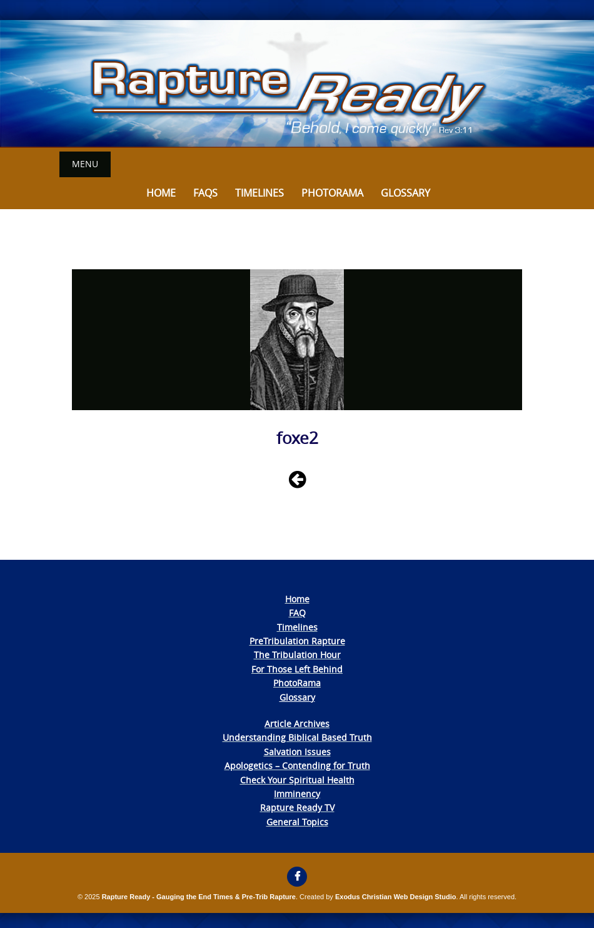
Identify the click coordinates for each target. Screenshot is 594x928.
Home (161, 193)
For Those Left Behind (297, 669)
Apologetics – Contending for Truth (297, 765)
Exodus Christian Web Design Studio (395, 896)
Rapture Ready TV (297, 807)
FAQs (205, 193)
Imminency (297, 794)
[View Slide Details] (297, 84)
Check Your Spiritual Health (297, 780)
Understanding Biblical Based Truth (297, 737)
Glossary (405, 193)
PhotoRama (297, 683)
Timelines (259, 193)
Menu (85, 164)
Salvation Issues (297, 752)
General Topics (297, 822)
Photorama (332, 193)
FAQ (297, 613)
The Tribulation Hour (297, 655)
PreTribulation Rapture (297, 641)
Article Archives (297, 724)
